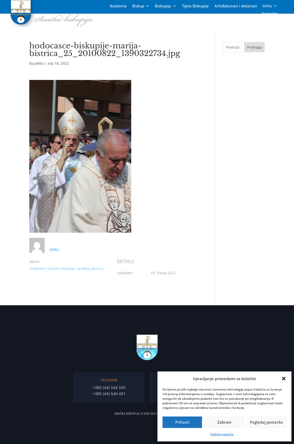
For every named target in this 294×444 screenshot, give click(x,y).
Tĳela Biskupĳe (195, 6)
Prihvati (182, 422)
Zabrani (224, 422)
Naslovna (118, 6)
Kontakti (269, 14)
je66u (39, 63)
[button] (283, 378)
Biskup (138, 6)
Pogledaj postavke (266, 422)
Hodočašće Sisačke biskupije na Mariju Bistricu (66, 268)
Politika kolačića (222, 434)
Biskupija (163, 6)
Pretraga (254, 47)
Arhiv (267, 6)
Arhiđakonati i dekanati (236, 6)
